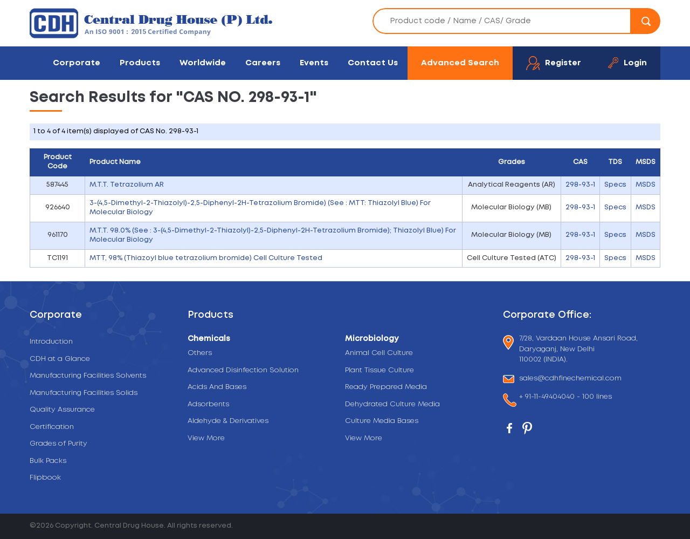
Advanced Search (460, 63)
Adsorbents (208, 404)
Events (314, 63)
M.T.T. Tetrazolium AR (126, 184)
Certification (52, 427)
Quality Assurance (62, 409)
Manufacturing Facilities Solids (83, 393)
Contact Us (373, 63)
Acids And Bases (217, 387)
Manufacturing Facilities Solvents (88, 375)
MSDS (646, 184)
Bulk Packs (48, 461)
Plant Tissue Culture (379, 370)
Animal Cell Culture (379, 353)
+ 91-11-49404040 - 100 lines (565, 397)
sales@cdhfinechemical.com (570, 379)
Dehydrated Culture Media (392, 404)
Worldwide (203, 63)
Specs (615, 184)
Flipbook (45, 477)
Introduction (51, 341)
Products (140, 63)
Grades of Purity (58, 443)
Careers (262, 63)
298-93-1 (580, 184)
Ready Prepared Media (386, 387)
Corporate (76, 63)
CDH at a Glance (60, 359)
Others (200, 353)
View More (206, 438)
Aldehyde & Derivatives (228, 421)
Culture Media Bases (381, 421)
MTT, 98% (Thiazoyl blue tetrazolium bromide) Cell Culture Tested (205, 258)
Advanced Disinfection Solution (243, 370)
